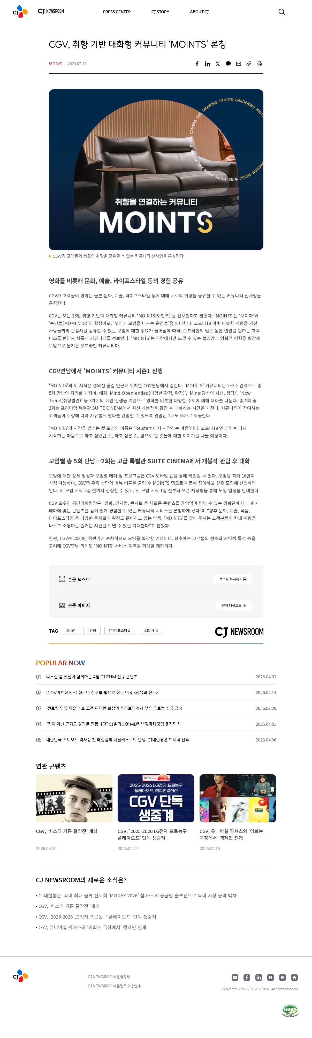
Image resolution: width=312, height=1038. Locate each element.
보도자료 (55, 63)
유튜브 (235, 977)
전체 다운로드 (231, 605)
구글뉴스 (282, 977)
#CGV (70, 630)
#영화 (92, 630)
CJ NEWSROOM (20, 11)
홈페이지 (294, 977)
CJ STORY (160, 11)
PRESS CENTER (117, 11)
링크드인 (258, 977)
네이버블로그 (270, 977)
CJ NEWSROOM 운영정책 (109, 976)
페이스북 (247, 977)
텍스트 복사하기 (230, 579)
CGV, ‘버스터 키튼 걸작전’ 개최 (69, 906)
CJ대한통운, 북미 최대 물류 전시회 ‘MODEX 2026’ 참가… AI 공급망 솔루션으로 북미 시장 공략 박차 (138, 895)
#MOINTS (150, 630)
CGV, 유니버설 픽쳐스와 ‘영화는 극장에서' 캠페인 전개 (92, 927)
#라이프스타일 (120, 630)
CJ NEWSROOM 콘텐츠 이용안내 (114, 985)
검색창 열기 (281, 12)
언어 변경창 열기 (296, 11)
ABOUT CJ (199, 11)
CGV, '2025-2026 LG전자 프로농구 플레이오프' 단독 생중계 (97, 916)
